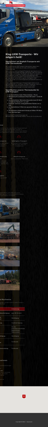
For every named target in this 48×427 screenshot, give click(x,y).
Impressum (29, 421)
